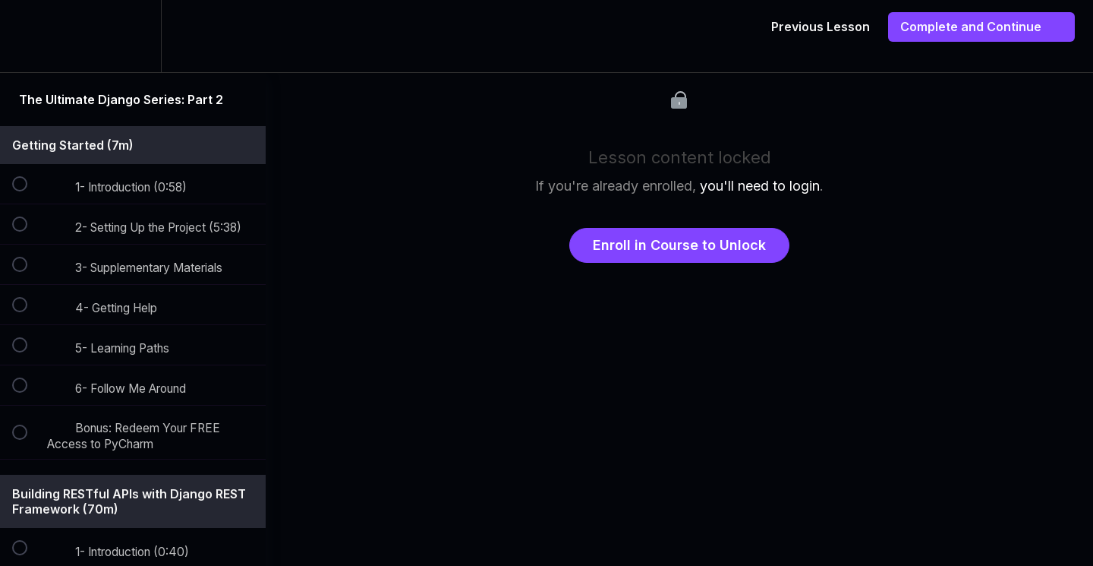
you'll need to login (760, 186)
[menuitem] (133, 36)
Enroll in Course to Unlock (679, 245)
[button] (28, 36)
